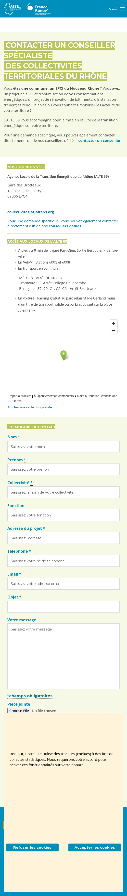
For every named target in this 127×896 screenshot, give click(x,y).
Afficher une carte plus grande (29, 407)
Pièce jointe (18, 704)
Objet (14, 597)
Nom (13, 437)
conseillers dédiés (65, 225)
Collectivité (20, 483)
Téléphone (19, 551)
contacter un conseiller (99, 140)
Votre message (21, 620)
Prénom (16, 460)
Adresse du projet (26, 528)
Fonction (16, 505)
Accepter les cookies (95, 847)
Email (14, 574)
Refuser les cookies (32, 847)
